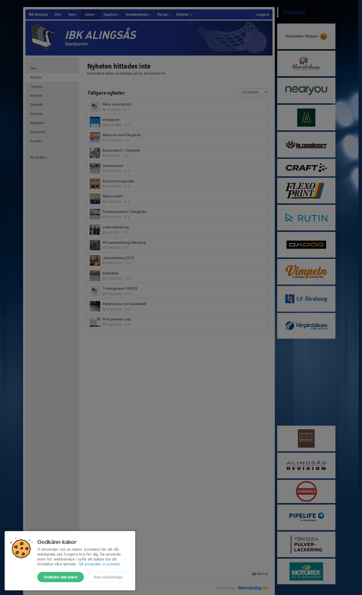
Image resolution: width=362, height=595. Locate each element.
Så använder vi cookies (99, 564)
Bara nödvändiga (108, 577)
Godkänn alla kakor (61, 577)
